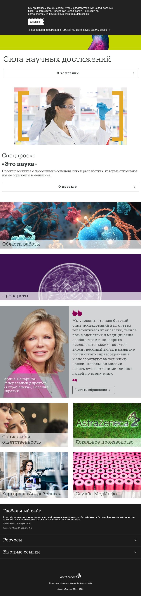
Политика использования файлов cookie (70, 583)
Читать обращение (91, 390)
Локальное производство (105, 442)
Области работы (21, 244)
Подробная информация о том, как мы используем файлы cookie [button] (68, 29)
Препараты (15, 296)
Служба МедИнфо (96, 494)
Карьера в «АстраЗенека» (31, 494)
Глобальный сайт (22, 511)
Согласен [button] (35, 21)
